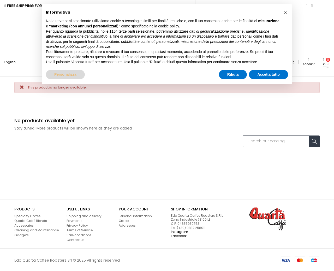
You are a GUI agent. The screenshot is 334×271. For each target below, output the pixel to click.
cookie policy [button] (168, 26)
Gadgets (21, 233)
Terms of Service (80, 229)
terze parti (127, 31)
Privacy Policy (77, 224)
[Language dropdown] (12, 61)
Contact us (76, 238)
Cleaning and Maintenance (36, 229)
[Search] (281, 140)
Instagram (179, 230)
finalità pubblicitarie (103, 41)
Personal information (135, 215)
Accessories (24, 224)
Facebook (179, 234)
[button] (285, 12)
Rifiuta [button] (233, 74)
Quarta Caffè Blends (30, 219)
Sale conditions (79, 233)
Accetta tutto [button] (268, 74)
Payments (74, 219)
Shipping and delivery (84, 215)
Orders (124, 219)
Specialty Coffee (27, 215)
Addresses (127, 224)
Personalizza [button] (65, 74)
